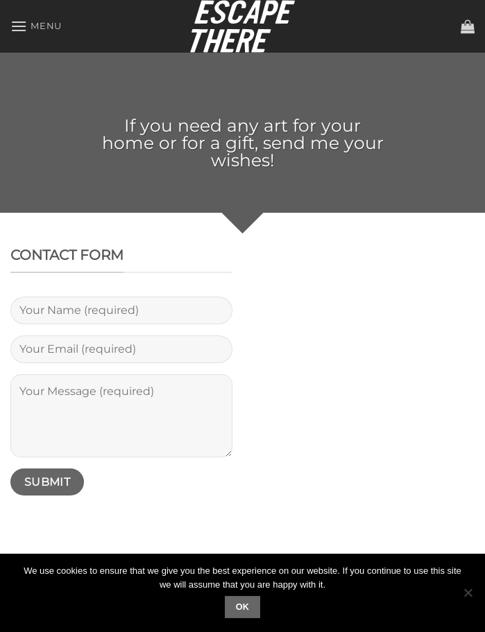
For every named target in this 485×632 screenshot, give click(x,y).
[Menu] (36, 26)
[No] (468, 597)
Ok (243, 607)
